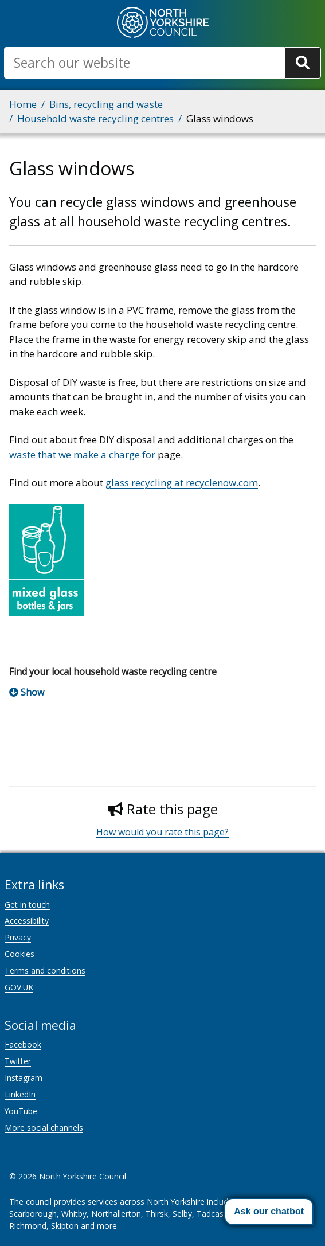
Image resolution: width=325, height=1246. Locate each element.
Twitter (18, 1061)
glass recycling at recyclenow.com (181, 482)
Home (23, 104)
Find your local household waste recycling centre (113, 671)
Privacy (18, 937)
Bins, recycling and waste (106, 104)
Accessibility (27, 920)
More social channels (44, 1127)
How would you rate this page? (162, 832)
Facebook (23, 1044)
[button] (269, 1211)
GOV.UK (19, 987)
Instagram (23, 1077)
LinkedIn (20, 1094)
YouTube (21, 1111)
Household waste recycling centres (95, 118)
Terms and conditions (45, 970)
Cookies (19, 953)
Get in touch (27, 904)
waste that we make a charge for (82, 454)
